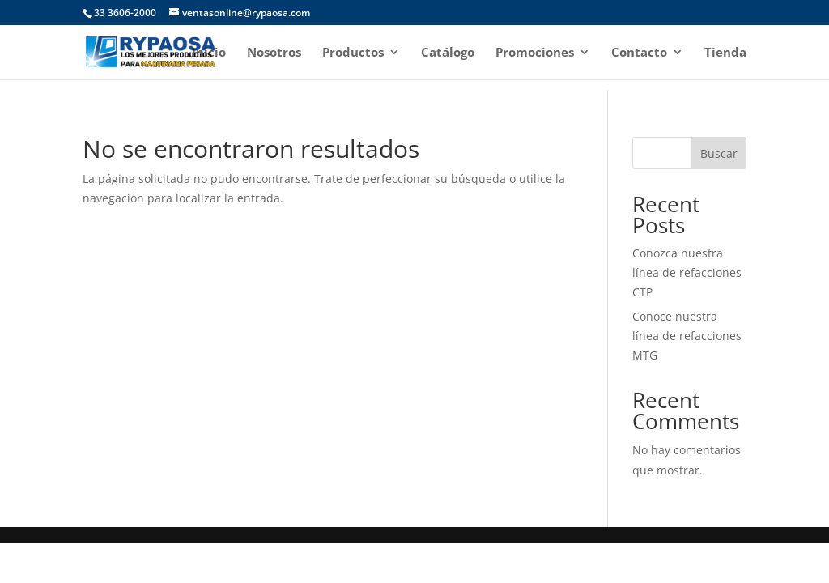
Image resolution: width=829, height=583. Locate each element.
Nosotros (274, 53)
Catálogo (447, 53)
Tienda (725, 53)
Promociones (534, 53)
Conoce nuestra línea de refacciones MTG (687, 336)
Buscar (719, 153)
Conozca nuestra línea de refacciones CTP (687, 272)
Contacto (639, 53)
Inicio (209, 53)
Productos (353, 53)
